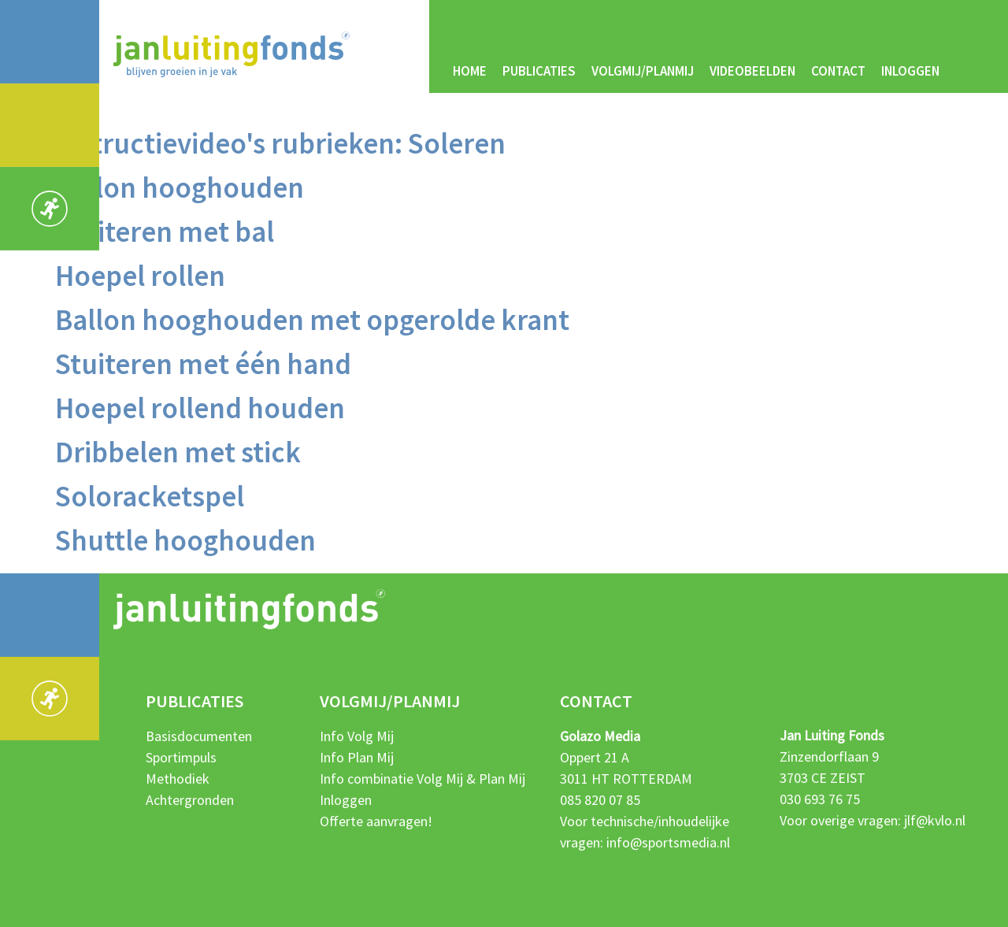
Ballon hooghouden (179, 187)
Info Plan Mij (357, 757)
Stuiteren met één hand (203, 364)
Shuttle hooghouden (185, 540)
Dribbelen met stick (178, 452)
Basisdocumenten (199, 736)
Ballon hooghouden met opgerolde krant (312, 320)
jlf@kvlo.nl (934, 820)
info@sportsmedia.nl (668, 842)
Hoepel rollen (140, 276)
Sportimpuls (181, 757)
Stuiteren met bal (164, 231)
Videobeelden (752, 71)
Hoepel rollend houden (200, 408)
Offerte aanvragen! (376, 821)
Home (470, 71)
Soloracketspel (149, 496)
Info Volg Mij (357, 736)
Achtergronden (190, 800)
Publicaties (539, 71)
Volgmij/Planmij (642, 71)
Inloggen (910, 71)
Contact (838, 71)
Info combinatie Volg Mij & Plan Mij (422, 778)
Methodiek (177, 778)
